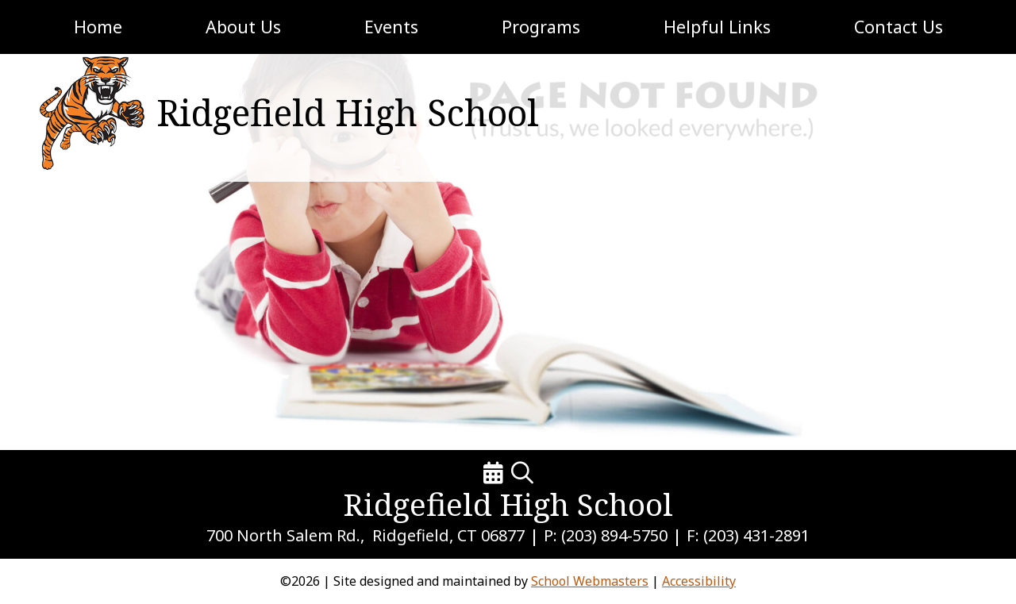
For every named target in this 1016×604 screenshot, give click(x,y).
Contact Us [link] (898, 26)
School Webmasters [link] (589, 581)
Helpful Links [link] (717, 26)
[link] (88, 113)
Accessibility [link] (699, 581)
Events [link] (391, 26)
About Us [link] (243, 26)
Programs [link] (541, 26)
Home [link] (98, 26)
